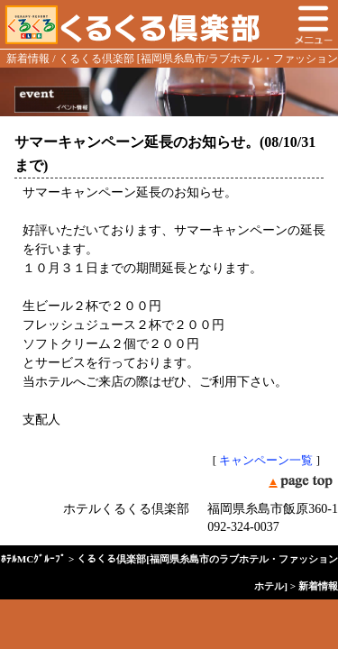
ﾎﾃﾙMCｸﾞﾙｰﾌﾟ (34, 558)
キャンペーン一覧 (266, 460)
